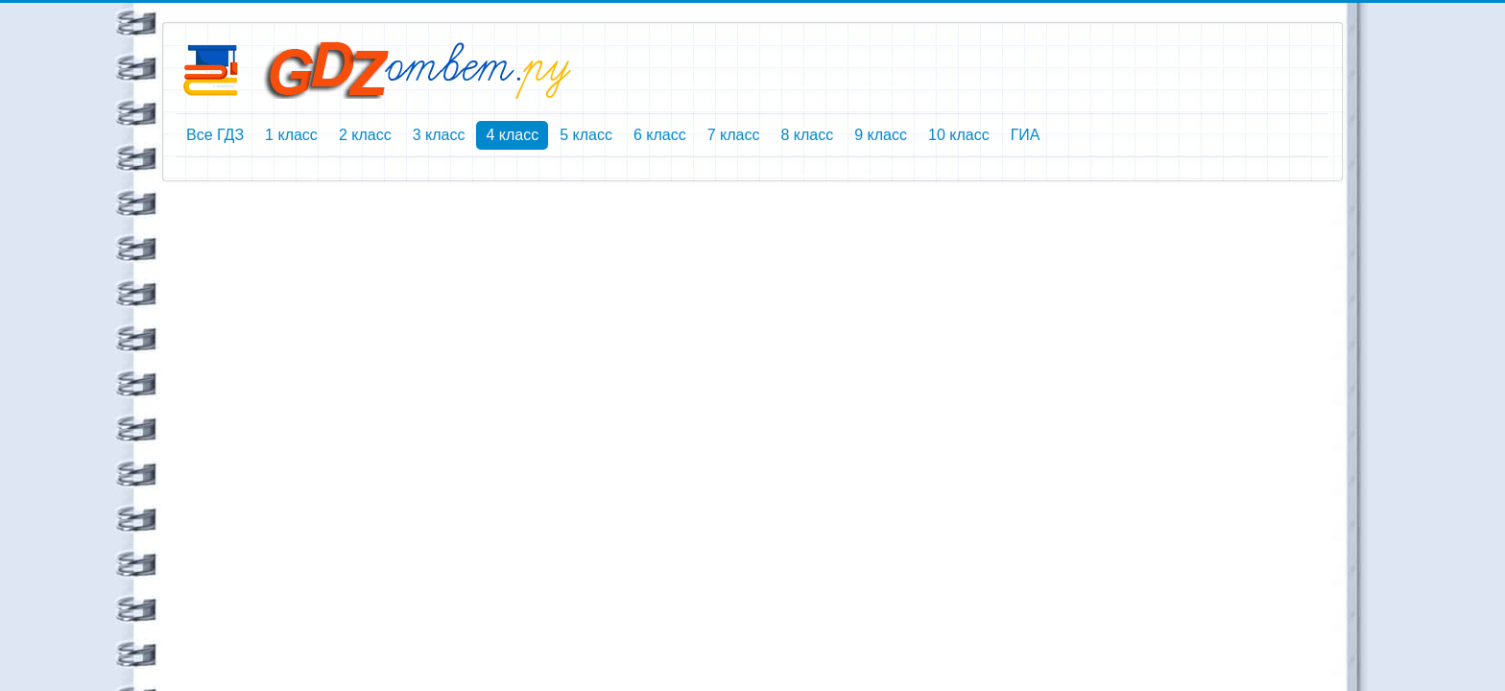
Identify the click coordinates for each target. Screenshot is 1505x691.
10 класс (959, 135)
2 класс (365, 135)
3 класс (439, 135)
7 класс (733, 135)
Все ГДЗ (215, 135)
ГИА (1025, 135)
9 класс (880, 135)
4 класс (512, 135)
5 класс (586, 135)
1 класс (291, 135)
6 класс (659, 135)
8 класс (806, 135)
